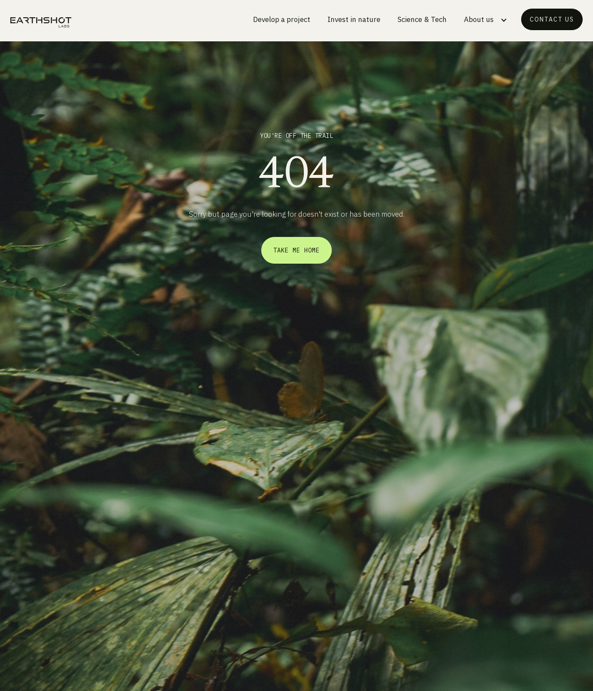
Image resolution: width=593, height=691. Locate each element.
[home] (40, 22)
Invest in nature (353, 19)
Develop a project (281, 19)
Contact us (552, 19)
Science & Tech (422, 19)
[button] (485, 21)
